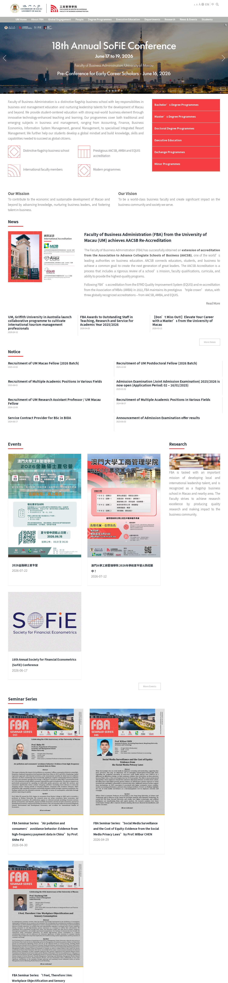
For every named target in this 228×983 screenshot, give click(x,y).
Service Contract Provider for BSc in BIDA (39, 418)
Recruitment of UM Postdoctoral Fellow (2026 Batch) (156, 363)
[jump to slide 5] (118, 90)
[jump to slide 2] (109, 90)
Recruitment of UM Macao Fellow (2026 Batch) (43, 363)
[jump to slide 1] (106, 90)
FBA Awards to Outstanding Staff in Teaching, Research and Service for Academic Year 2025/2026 (106, 321)
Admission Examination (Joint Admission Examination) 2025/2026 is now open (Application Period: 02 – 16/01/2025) (168, 383)
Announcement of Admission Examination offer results (158, 418)
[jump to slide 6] (121, 90)
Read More (213, 303)
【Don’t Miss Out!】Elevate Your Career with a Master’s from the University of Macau (183, 321)
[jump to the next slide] (223, 58)
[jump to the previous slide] (5, 58)
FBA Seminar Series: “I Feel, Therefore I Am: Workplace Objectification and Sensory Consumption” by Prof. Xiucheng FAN (151, 696)
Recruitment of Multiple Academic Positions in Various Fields (55, 381)
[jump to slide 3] (112, 90)
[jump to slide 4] (115, 90)
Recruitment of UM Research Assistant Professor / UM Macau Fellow (54, 401)
